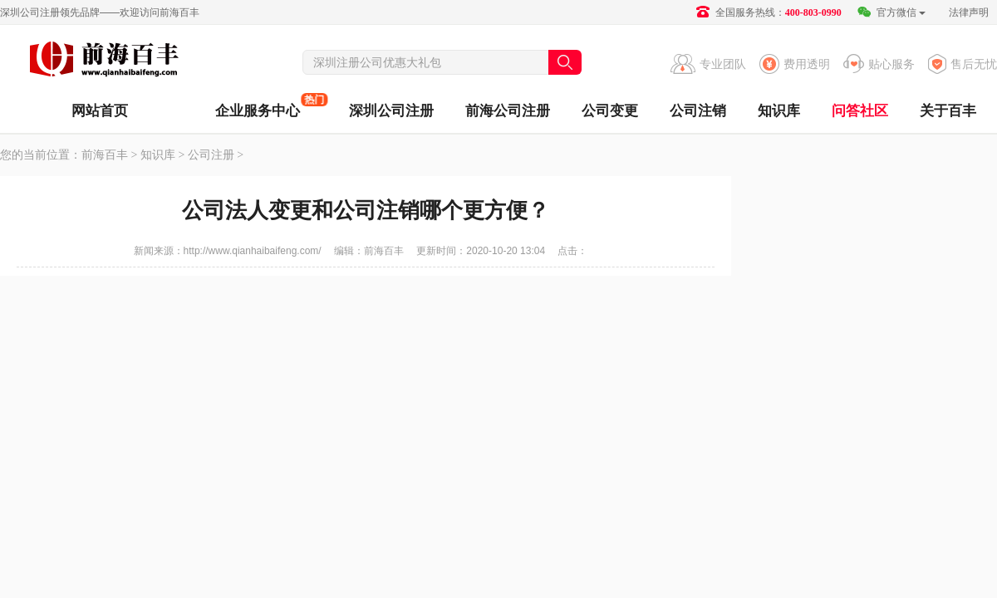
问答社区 (860, 111)
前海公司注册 (507, 111)
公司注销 (698, 111)
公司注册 (211, 155)
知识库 (779, 111)
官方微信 (891, 12)
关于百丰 (948, 111)
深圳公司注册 (391, 111)
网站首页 (99, 111)
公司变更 (610, 111)
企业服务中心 (257, 106)
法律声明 (969, 12)
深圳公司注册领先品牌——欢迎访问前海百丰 (99, 12)
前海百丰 (104, 61)
